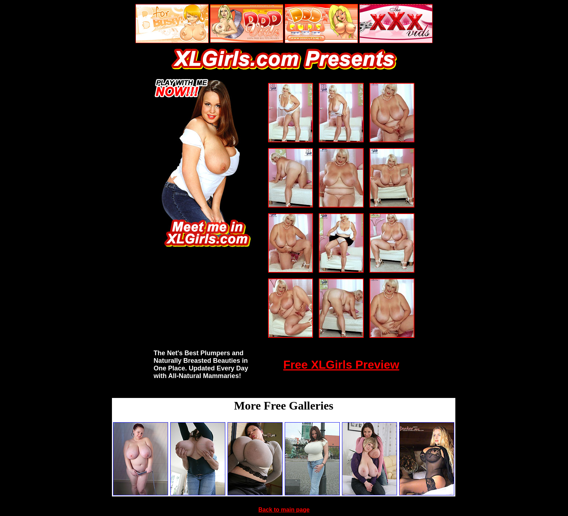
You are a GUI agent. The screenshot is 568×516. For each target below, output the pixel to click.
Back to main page (283, 510)
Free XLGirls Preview (341, 364)
